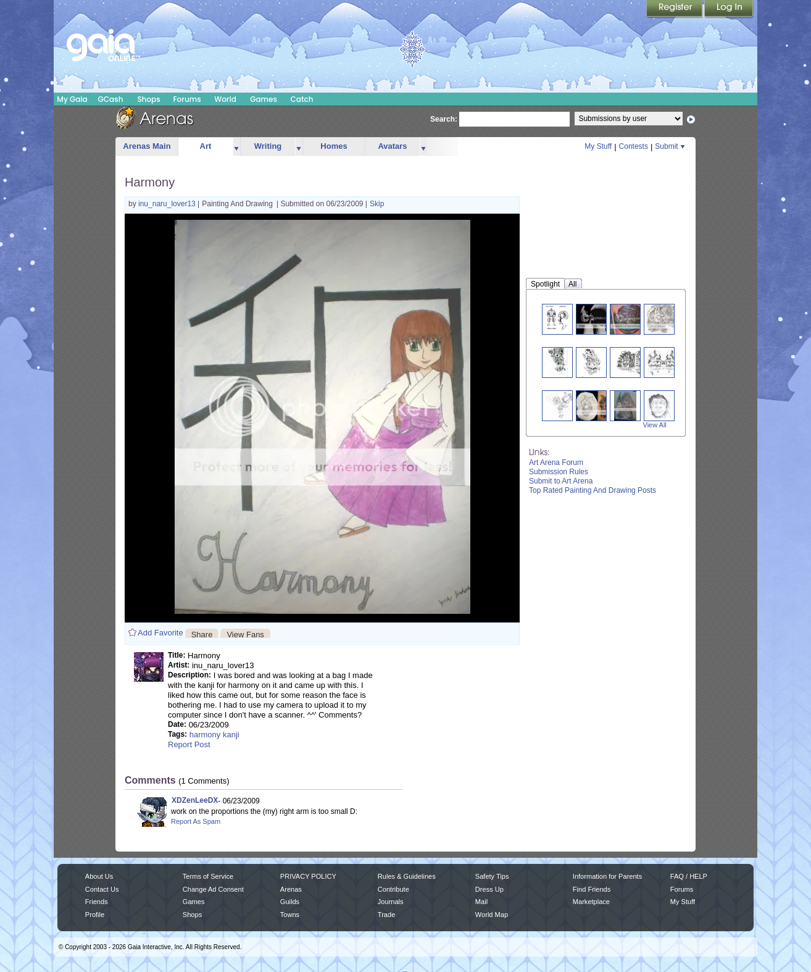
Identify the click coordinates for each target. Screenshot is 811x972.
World (225, 99)
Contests (633, 146)
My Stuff (598, 146)
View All (655, 425)
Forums (187, 99)
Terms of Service (208, 876)
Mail (481, 901)
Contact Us (102, 889)
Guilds (289, 901)
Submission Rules (558, 471)
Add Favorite (160, 632)
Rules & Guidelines (407, 876)
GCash (110, 99)
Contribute (393, 889)
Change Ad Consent (213, 889)
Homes (333, 146)
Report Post (189, 744)
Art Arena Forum (556, 462)
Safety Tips (492, 876)
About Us (99, 876)
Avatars (392, 146)
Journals (391, 901)
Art (206, 146)
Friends (96, 901)
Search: (443, 119)
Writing (268, 146)
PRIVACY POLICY (308, 876)
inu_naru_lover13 (168, 203)
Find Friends (591, 889)
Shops (148, 99)
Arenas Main (146, 146)
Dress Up (489, 889)
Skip (377, 203)
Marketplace (591, 901)
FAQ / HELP (688, 876)
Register (675, 9)
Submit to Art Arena (561, 481)
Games (263, 99)
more (236, 147)
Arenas (291, 889)
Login (729, 9)
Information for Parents (607, 876)
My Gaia (72, 99)
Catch (302, 99)
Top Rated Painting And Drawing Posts (592, 490)
